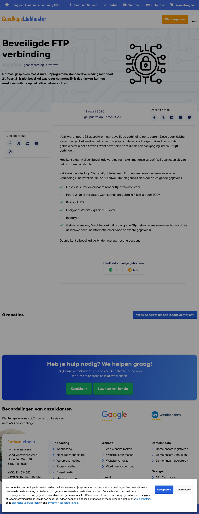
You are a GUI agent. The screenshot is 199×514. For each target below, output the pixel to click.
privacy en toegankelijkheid (63, 502)
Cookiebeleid (142, 498)
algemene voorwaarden (25, 502)
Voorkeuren (184, 489)
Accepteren (164, 489)
